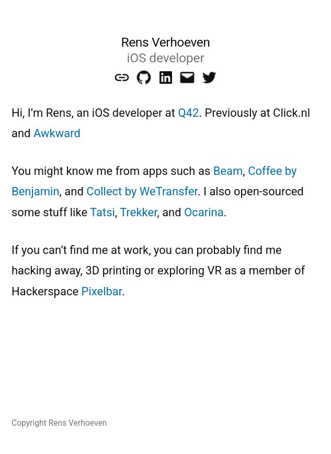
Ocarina (204, 212)
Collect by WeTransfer (141, 191)
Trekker (138, 212)
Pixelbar (102, 291)
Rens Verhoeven (165, 42)
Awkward (57, 133)
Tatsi (102, 212)
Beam (228, 171)
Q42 (188, 112)
